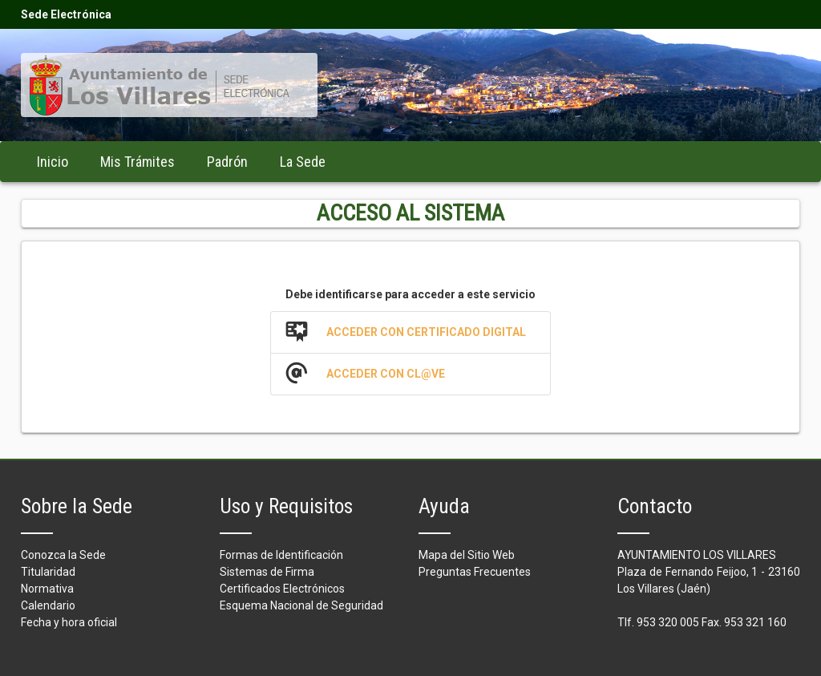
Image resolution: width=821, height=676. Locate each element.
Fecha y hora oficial (69, 622)
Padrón (227, 161)
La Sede (303, 161)
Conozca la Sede (63, 554)
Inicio (52, 161)
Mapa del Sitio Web (467, 554)
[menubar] (181, 161)
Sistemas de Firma (267, 571)
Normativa (47, 588)
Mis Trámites (137, 161)
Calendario (48, 605)
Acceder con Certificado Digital (426, 332)
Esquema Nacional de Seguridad (301, 605)
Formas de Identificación (281, 554)
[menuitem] (52, 161)
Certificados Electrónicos (282, 588)
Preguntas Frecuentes (475, 571)
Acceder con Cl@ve (385, 373)
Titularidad (48, 571)
